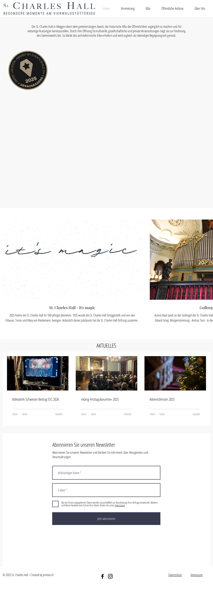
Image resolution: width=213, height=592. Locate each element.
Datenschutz (175, 574)
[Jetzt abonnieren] (106, 518)
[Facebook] (102, 576)
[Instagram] (110, 576)
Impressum (197, 574)
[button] (127, 8)
